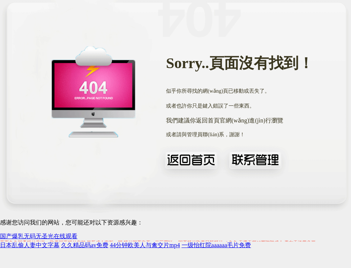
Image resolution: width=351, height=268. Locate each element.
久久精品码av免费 (84, 245)
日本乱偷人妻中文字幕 (30, 245)
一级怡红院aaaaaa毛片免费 (216, 245)
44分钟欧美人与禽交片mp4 (145, 245)
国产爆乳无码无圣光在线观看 (38, 236)
